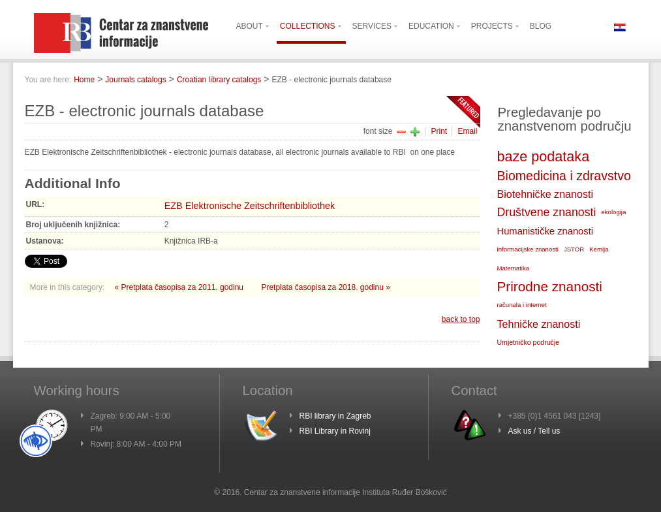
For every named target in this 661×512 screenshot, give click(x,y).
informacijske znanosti (528, 249)
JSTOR (574, 249)
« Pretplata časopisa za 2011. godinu (180, 287)
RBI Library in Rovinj (335, 431)
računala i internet (522, 304)
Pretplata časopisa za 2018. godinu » (325, 287)
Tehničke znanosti (539, 324)
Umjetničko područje (528, 342)
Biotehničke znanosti (545, 194)
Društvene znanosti (546, 212)
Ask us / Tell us (534, 431)
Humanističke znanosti (545, 231)
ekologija (613, 212)
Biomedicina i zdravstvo (564, 175)
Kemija (598, 249)
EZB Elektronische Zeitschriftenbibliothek (249, 205)
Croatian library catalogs (219, 79)
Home (84, 79)
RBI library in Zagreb (335, 416)
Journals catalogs (135, 79)
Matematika (513, 268)
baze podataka (543, 156)
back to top (461, 319)
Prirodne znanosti (549, 286)
